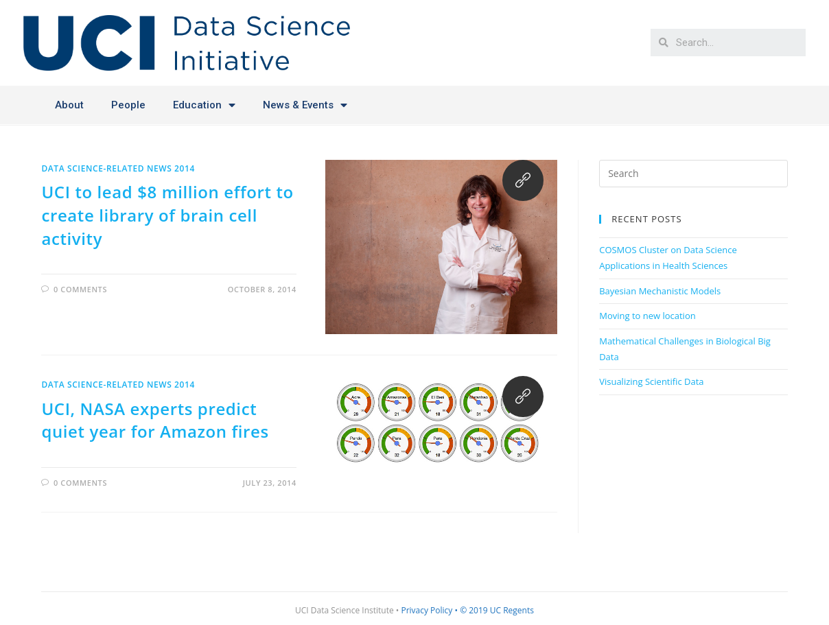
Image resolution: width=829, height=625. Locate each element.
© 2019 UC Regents (497, 610)
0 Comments (80, 289)
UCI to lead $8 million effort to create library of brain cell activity (167, 214)
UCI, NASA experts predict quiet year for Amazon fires (154, 420)
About (69, 105)
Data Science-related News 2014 (118, 168)
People (128, 105)
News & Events (305, 105)
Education (204, 105)
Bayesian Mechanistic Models (660, 291)
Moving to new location (647, 315)
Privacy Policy (426, 610)
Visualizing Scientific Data (651, 381)
